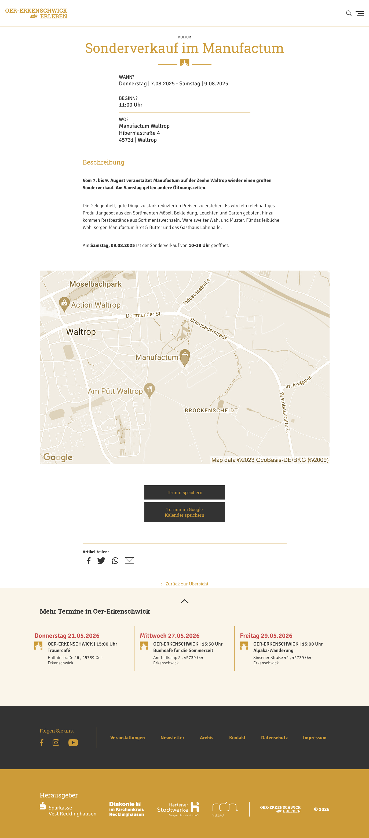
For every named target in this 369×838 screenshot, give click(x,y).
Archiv (207, 738)
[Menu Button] (360, 13)
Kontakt (237, 738)
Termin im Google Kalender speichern (184, 512)
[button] (184, 601)
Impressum (315, 738)
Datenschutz (274, 738)
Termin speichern (185, 492)
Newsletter (172, 738)
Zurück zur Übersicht (184, 583)
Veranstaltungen (127, 738)
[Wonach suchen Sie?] (261, 13)
